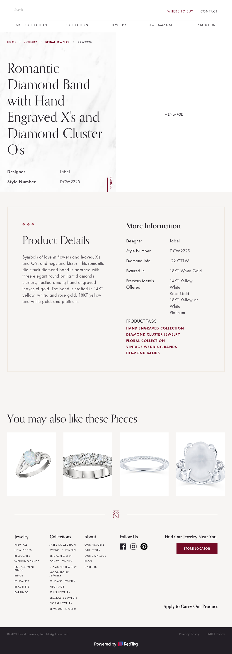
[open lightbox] (174, 112)
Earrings (21, 592)
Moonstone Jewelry (59, 574)
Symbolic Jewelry (63, 550)
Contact (209, 11)
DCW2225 (84, 42)
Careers (91, 567)
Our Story (92, 550)
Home (11, 42)
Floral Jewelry (61, 603)
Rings (18, 575)
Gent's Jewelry (61, 561)
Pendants (21, 581)
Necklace (57, 586)
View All (20, 544)
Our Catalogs (95, 555)
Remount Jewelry (63, 608)
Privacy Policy (189, 634)
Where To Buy (180, 11)
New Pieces (23, 550)
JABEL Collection (31, 25)
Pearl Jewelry (60, 592)
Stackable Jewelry (63, 597)
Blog (88, 561)
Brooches (22, 555)
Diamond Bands (143, 353)
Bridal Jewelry (57, 42)
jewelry (30, 42)
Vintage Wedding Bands (151, 347)
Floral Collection (145, 341)
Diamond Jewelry (63, 567)
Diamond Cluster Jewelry (153, 334)
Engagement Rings (24, 568)
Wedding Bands (26, 561)
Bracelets (21, 586)
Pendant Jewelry (63, 581)
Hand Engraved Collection (155, 328)
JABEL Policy (215, 634)
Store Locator (197, 549)
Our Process (94, 544)
